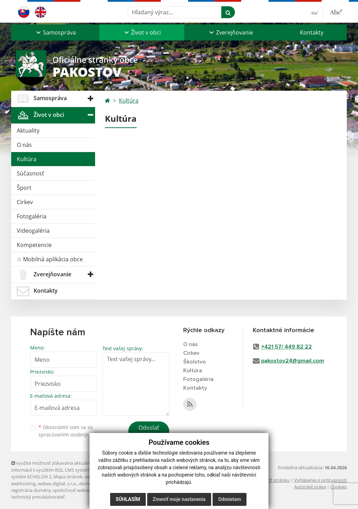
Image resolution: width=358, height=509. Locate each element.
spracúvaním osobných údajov (74, 434)
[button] (55, 32)
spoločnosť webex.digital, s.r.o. (84, 490)
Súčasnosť (30, 173)
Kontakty (311, 32)
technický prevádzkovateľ (37, 497)
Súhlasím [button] (128, 499)
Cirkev (25, 202)
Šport (24, 188)
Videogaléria (33, 230)
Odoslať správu (148, 432)
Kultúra (26, 159)
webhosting (23, 483)
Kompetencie (34, 245)
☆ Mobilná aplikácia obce (50, 259)
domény (87, 483)
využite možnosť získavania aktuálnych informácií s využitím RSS (54, 466)
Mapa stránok (68, 476)
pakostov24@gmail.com (292, 361)
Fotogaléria (31, 216)
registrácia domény (31, 490)
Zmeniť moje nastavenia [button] (179, 499)
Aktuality (28, 130)
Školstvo (194, 362)
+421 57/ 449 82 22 (286, 347)
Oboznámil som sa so (74, 431)
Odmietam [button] (229, 499)
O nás (24, 145)
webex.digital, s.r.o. (57, 483)
